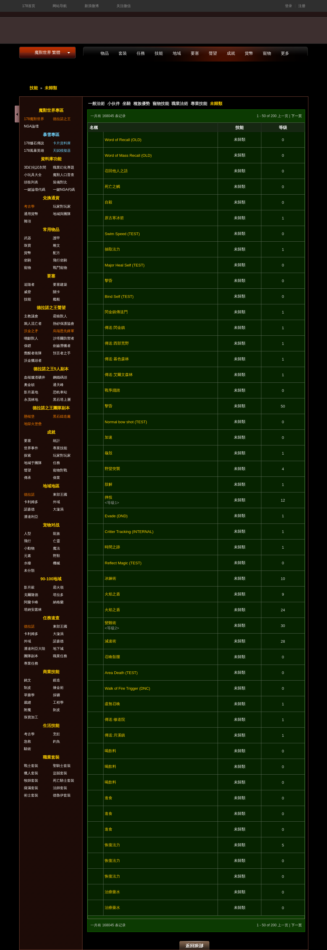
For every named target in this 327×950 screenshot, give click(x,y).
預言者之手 (62, 353)
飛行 (27, 541)
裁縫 (27, 702)
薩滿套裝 (31, 788)
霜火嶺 (58, 587)
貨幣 (249, 53)
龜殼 (108, 453)
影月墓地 (31, 392)
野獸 (56, 556)
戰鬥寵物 (60, 268)
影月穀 (29, 587)
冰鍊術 (110, 578)
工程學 (58, 702)
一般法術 (96, 103)
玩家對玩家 (62, 206)
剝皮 (56, 710)
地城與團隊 (62, 214)
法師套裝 (60, 788)
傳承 (27, 478)
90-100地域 (51, 578)
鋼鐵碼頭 (60, 377)
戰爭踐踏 (112, 390)
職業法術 (179, 103)
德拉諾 (29, 494)
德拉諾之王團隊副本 (51, 407)
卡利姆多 (31, 502)
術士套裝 (31, 795)
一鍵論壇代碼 (34, 190)
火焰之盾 (112, 594)
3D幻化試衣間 (35, 167)
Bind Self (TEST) (119, 296)
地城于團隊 (33, 463)
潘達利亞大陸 (34, 649)
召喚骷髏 (112, 657)
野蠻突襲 (112, 468)
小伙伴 (113, 103)
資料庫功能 (51, 158)
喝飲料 (110, 751)
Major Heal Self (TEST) (124, 265)
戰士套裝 (31, 766)
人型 (27, 533)
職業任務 (60, 656)
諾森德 (29, 509)
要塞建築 (60, 284)
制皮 (27, 688)
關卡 (56, 292)
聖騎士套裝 (62, 766)
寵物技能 (161, 103)
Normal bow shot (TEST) (126, 422)
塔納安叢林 (33, 610)
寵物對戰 (60, 470)
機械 (56, 563)
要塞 (195, 53)
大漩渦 (58, 509)
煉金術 (58, 688)
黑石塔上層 (62, 400)
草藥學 (29, 695)
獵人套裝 (31, 773)
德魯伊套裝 (62, 795)
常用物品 (51, 229)
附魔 (27, 710)
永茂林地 (31, 400)
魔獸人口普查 (63, 175)
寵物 (267, 53)
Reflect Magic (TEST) (123, 563)
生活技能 (51, 725)
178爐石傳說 (34, 143)
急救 (27, 741)
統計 (56, 441)
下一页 (296, 116)
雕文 (56, 245)
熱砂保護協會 (63, 323)
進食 (108, 798)
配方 (56, 253)
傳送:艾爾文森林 (119, 374)
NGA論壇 (31, 126)
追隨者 (29, 284)
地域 (177, 53)
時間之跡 (112, 547)
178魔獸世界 (34, 119)
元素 (27, 556)
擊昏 (108, 280)
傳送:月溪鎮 (115, 735)
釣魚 (56, 741)
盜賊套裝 (60, 773)
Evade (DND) (116, 516)
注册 (301, 6)
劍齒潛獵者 (62, 346)
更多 (285, 53)
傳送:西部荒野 (117, 343)
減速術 (110, 641)
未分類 (29, 570)
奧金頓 (29, 385)
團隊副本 (31, 656)
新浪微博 (92, 6)
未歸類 (51, 87)
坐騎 (126, 103)
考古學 (29, 206)
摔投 (108, 497)
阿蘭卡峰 (31, 602)
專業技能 (199, 103)
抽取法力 (112, 249)
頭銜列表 (31, 182)
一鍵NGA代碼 (64, 190)
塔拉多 (58, 595)
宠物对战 (51, 525)
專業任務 (31, 663)
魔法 (56, 548)
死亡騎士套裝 (63, 780)
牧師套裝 (31, 780)
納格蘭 (58, 602)
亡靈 (56, 541)
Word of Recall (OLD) (123, 140)
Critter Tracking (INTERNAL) (129, 531)
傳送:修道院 (115, 719)
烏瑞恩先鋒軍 (63, 331)
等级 (283, 127)
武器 (27, 238)
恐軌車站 (60, 392)
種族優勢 (141, 103)
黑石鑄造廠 (62, 416)
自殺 (108, 202)
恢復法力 (112, 845)
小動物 (29, 548)
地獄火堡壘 (33, 424)
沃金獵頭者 (33, 360)
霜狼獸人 (60, 316)
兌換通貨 (51, 198)
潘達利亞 (31, 517)
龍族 (56, 533)
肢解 (108, 484)
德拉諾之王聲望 (51, 307)
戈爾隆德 (31, 595)
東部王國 (60, 494)
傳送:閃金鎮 (115, 327)
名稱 (94, 127)
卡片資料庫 (62, 143)
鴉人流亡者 (33, 323)
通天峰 (58, 385)
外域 (56, 502)
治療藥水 (112, 892)
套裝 (123, 53)
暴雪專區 (51, 134)
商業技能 (51, 671)
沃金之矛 (31, 331)
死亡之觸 (112, 186)
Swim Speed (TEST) (122, 234)
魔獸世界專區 (51, 110)
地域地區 (51, 486)
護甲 (56, 238)
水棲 (27, 563)
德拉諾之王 (62, 119)
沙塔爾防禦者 (63, 338)
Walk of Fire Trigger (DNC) (127, 688)
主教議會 (31, 316)
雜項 (27, 221)
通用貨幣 (31, 214)
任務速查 (51, 617)
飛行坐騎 (60, 260)
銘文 (27, 680)
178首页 (28, 6)
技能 (159, 53)
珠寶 (27, 245)
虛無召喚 (112, 704)
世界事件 (31, 448)
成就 (231, 53)
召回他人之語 (116, 171)
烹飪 (56, 734)
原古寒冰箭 (114, 218)
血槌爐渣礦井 (34, 377)
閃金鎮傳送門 (116, 312)
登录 (288, 6)
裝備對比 (60, 182)
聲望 (213, 53)
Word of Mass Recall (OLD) (128, 155)
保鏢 (27, 346)
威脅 (27, 292)
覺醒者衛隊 (33, 353)
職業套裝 (51, 757)
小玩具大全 (33, 175)
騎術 (27, 749)
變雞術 (110, 623)
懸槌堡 (29, 416)
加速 (108, 437)
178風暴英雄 (34, 150)
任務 (141, 53)
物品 (105, 53)
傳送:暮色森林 (117, 359)
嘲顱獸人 (31, 338)
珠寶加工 (31, 717)
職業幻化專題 (63, 167)
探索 (27, 455)
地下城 (58, 649)
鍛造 (56, 680)
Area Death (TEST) (121, 673)
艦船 (56, 299)
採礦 (56, 695)
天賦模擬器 (62, 150)
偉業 (56, 478)
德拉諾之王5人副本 (51, 368)
